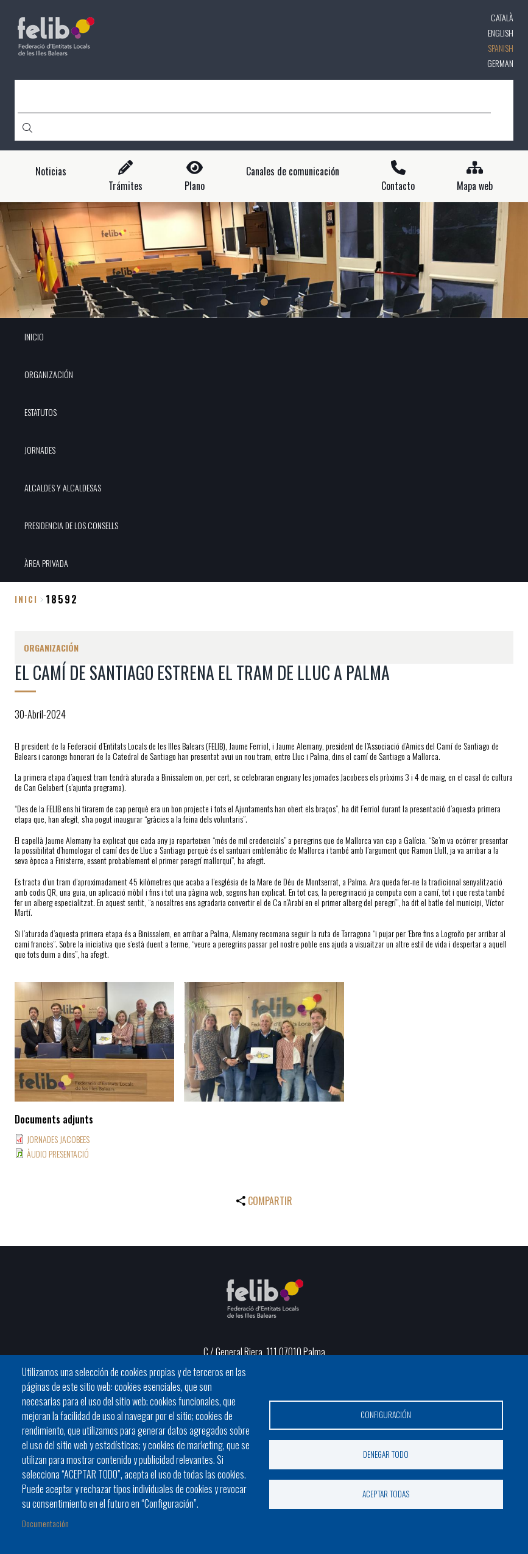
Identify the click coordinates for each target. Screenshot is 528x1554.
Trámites (125, 186)
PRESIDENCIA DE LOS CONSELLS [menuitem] (71, 525)
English (500, 32)
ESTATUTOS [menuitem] (40, 412)
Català (502, 17)
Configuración (386, 1414)
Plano (195, 186)
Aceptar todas (386, 1494)
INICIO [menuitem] (34, 336)
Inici (26, 598)
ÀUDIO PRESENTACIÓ (58, 1153)
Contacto (398, 186)
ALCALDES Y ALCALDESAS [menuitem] (62, 487)
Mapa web (475, 186)
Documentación (45, 1523)
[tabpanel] (264, 260)
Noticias (50, 171)
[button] (94, 1042)
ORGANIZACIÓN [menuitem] (48, 374)
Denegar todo (386, 1454)
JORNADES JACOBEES (58, 1139)
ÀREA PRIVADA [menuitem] (46, 563)
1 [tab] (264, 302)
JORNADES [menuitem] (39, 449)
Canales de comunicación (292, 171)
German (500, 63)
